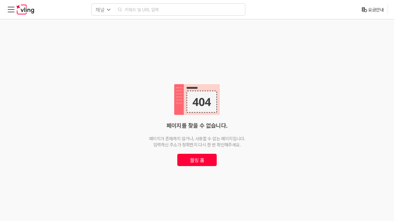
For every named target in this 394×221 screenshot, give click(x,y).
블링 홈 (197, 160)
